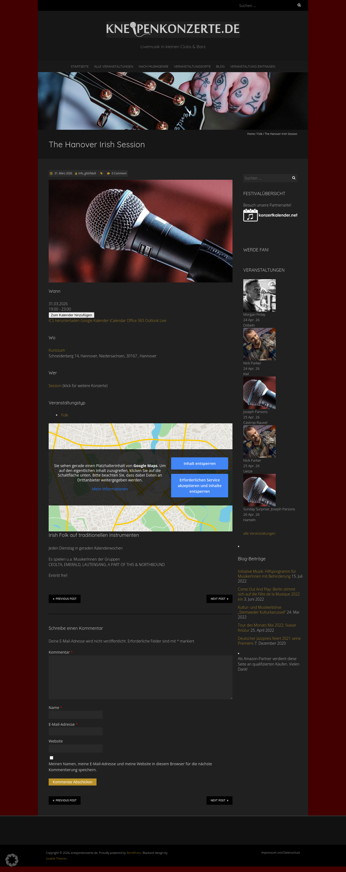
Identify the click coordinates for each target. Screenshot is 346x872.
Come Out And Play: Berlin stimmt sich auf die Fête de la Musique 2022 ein (269, 594)
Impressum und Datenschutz (280, 852)
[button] (12, 860)
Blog (220, 66)
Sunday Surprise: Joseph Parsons (269, 509)
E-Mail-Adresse (63, 724)
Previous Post (64, 598)
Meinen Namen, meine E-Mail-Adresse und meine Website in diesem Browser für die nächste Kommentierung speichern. (130, 766)
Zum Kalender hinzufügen (71, 315)
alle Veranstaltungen (259, 533)
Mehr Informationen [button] (110, 489)
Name (55, 707)
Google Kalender (95, 320)
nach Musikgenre (154, 66)
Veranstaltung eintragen (252, 66)
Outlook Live (155, 320)
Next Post (219, 598)
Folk (259, 134)
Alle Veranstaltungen (113, 66)
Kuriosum (57, 350)
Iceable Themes (56, 858)
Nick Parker (252, 363)
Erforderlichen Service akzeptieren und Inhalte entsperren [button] (200, 485)
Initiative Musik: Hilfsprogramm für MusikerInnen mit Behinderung (267, 574)
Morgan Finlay (254, 314)
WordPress (134, 853)
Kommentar (61, 652)
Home (251, 134)
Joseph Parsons (255, 411)
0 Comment (119, 173)
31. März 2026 (63, 173)
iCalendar (118, 320)
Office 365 (135, 320)
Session (55, 385)
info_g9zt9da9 (87, 173)
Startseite (80, 66)
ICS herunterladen (64, 320)
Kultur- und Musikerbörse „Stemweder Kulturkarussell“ (262, 610)
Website (56, 741)
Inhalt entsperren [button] (199, 463)
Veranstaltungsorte (192, 66)
